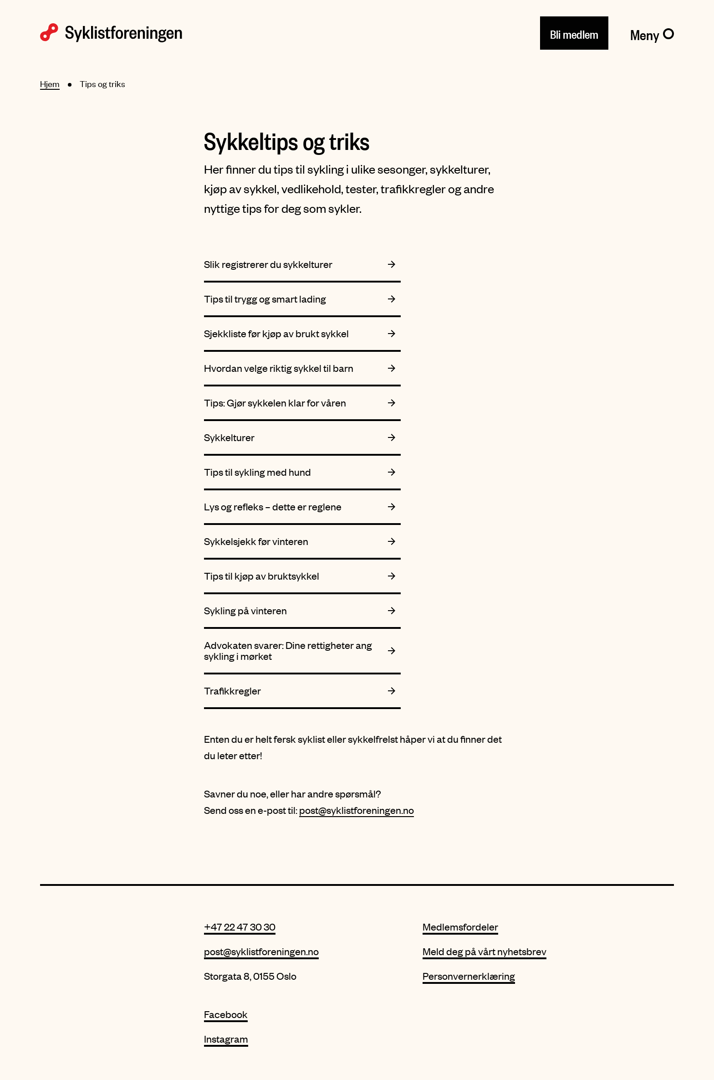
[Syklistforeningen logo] (111, 32)
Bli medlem (574, 32)
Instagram (226, 1038)
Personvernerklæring (469, 975)
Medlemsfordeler (460, 926)
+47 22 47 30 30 (239, 926)
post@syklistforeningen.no (356, 810)
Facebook (226, 1014)
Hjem (50, 83)
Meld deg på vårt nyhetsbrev (484, 951)
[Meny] (652, 33)
